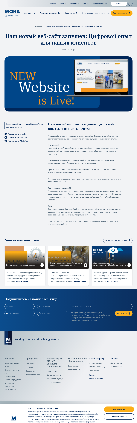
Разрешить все (119, 392)
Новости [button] (73, 4)
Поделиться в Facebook (15, 137)
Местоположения (100, 4)
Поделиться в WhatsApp (16, 141)
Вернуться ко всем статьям (116, 240)
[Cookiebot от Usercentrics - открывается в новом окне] (13, 418)
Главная (53, 4)
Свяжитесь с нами (120, 13)
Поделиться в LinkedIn (15, 134)
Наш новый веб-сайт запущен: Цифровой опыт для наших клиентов (24, 125)
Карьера (86, 4)
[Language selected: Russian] (119, 4)
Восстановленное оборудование (95, 13)
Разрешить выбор (119, 399)
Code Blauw (67, 221)
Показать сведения (36, 419)
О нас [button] (62, 4)
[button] (50, 13)
